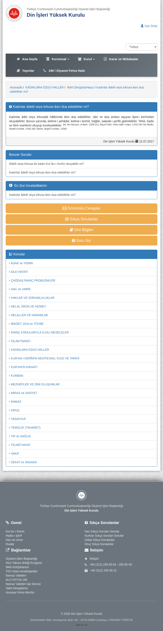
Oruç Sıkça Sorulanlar (99, 544)
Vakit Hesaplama (17, 588)
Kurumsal (57, 59)
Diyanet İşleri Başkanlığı (21, 558)
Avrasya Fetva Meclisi (20, 592)
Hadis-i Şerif (14, 535)
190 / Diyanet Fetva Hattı (64, 70)
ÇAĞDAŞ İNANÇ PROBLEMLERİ (32, 280)
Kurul (86, 59)
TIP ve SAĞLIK (20, 436)
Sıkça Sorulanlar (81, 219)
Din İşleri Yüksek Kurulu (56, 15)
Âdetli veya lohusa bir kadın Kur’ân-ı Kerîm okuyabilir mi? (46, 163)
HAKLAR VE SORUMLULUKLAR (32, 297)
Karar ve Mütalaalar (120, 59)
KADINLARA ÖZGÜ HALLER (44, 87)
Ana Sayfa (26, 59)
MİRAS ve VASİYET (23, 393)
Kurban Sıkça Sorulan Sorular (104, 535)
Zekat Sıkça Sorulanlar (100, 540)
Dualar (10, 544)
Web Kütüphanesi (17, 567)
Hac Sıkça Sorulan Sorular (102, 531)
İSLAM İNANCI (20, 341)
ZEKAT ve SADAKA (23, 462)
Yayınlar (25, 70)
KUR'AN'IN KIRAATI (23, 367)
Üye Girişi (149, 26)
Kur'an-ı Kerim (15, 531)
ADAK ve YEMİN (21, 263)
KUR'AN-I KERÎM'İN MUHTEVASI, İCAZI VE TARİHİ (44, 358)
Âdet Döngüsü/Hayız (80, 87)
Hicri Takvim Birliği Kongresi (24, 563)
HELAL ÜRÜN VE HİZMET (27, 306)
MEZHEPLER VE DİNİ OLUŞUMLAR (34, 384)
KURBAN (16, 375)
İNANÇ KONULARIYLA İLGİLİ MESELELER (39, 332)
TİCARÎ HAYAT (20, 445)
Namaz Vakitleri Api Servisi (23, 584)
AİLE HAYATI (18, 272)
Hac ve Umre (14, 540)
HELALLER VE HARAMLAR (28, 315)
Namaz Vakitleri (16, 575)
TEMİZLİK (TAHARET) (24, 427)
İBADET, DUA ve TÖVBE (26, 323)
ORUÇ (14, 410)
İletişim (92, 558)
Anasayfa (16, 87)
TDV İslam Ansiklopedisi (21, 571)
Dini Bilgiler (81, 230)
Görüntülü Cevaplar (81, 208)
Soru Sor (81, 240)
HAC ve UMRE (20, 289)
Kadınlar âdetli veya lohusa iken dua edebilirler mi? (42, 172)
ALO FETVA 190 (16, 579)
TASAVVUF (17, 419)
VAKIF (14, 453)
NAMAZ (15, 401)
